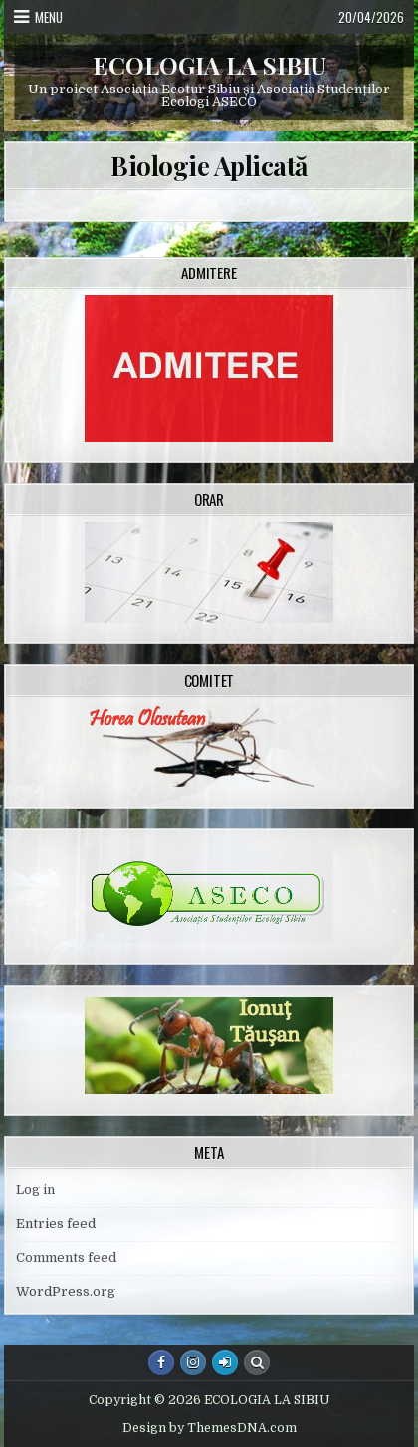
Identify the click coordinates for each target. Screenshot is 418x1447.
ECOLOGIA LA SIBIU (209, 65)
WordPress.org (65, 1291)
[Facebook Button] (161, 1362)
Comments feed (66, 1257)
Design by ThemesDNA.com (209, 1428)
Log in (35, 1189)
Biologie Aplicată (209, 165)
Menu (49, 17)
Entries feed (56, 1223)
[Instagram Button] (193, 1362)
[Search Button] (257, 1362)
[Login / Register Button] (225, 1362)
